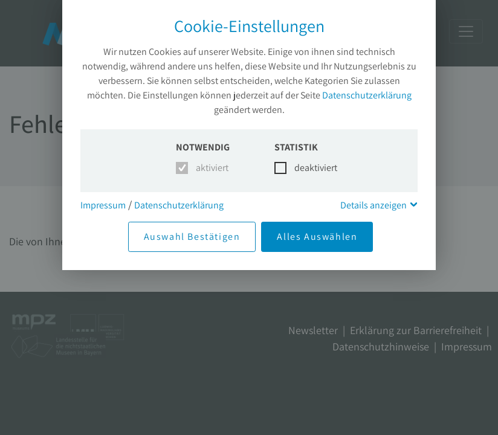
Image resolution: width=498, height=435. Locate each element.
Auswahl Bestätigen (192, 236)
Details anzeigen (373, 205)
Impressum (103, 205)
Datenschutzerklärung (367, 95)
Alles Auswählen (317, 236)
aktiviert (210, 167)
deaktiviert (308, 167)
